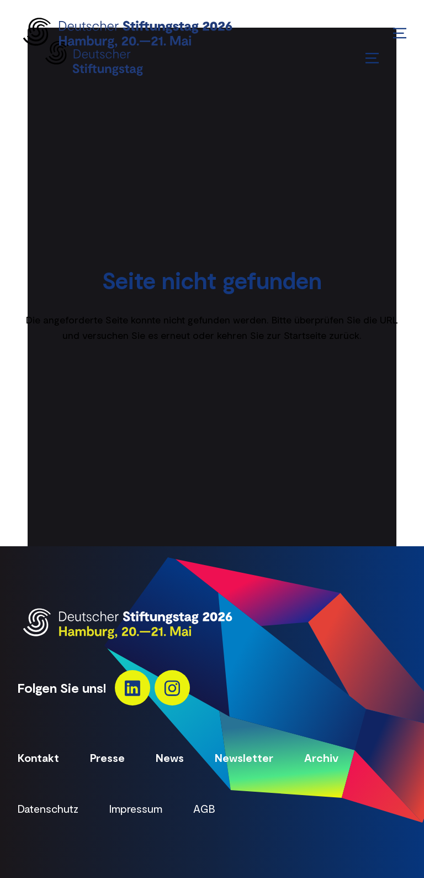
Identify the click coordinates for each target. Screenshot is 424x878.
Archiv (321, 757)
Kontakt (38, 757)
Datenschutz (48, 808)
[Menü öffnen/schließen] (399, 33)
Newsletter (244, 757)
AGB (204, 808)
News (170, 757)
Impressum (135, 808)
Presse (107, 757)
